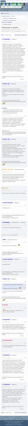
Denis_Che (7, 83)
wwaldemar (9, 22)
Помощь (10, 421)
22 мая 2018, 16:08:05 (6, 321)
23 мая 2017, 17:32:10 (6, 171)
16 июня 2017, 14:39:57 (6, 307)
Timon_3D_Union (8, 169)
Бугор (5, 108)
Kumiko (6, 304)
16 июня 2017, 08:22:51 (6, 224)
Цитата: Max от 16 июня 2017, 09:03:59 (13, 284)
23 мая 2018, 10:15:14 (6, 386)
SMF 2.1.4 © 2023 (10, 422)
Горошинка (7, 39)
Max (5, 239)
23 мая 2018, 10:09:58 (6, 357)
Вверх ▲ (22, 421)
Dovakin (6, 188)
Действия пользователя (20, 412)
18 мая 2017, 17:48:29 (6, 41)
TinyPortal (6, 421)
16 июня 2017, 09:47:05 (6, 281)
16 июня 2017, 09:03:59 (6, 241)
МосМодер (7, 222)
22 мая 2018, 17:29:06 (6, 342)
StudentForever (8, 340)
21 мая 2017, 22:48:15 (6, 115)
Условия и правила (16, 421)
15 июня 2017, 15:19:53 (6, 190)
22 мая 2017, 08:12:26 (6, 141)
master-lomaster (8, 202)
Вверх (2, 412)
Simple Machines (17, 422)
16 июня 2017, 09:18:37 (6, 261)
